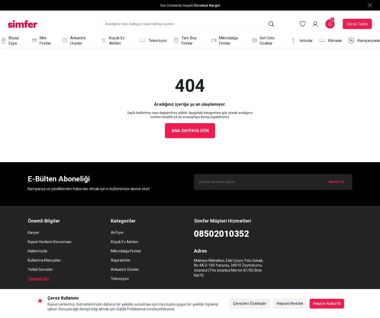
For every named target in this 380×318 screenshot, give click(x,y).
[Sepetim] (330, 23)
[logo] (22, 24)
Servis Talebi (357, 24)
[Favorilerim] (302, 24)
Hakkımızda (37, 251)
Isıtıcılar (301, 40)
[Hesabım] (315, 24)
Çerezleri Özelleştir (250, 303)
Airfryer (117, 233)
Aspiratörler (121, 260)
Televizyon (153, 40)
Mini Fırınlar (41, 41)
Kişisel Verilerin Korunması (49, 242)
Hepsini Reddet (290, 303)
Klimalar (330, 40)
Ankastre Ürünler (73, 41)
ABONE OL (336, 182)
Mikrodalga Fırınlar (224, 41)
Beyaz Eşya (9, 41)
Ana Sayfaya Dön (190, 130)
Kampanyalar (364, 40)
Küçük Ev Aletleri (112, 41)
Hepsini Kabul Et (327, 303)
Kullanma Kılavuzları (44, 260)
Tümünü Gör (38, 279)
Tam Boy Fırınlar (185, 41)
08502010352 (221, 234)
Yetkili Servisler (40, 270)
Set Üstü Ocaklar (262, 41)
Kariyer (33, 233)
